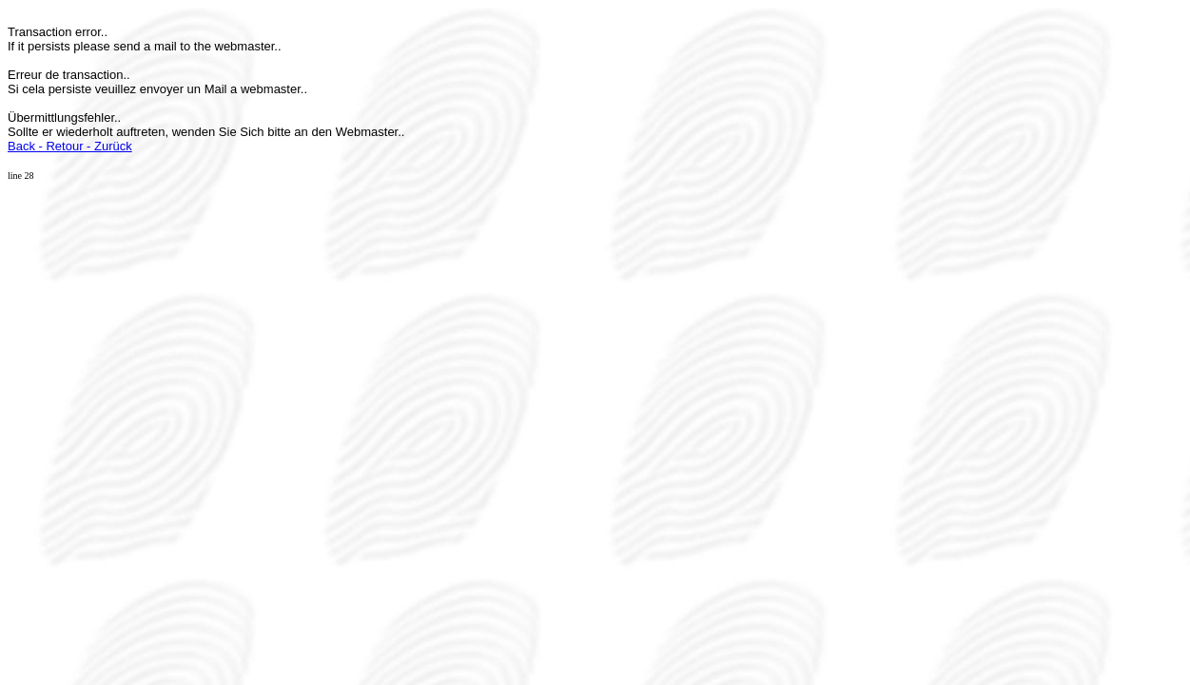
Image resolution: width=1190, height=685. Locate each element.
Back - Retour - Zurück (70, 146)
